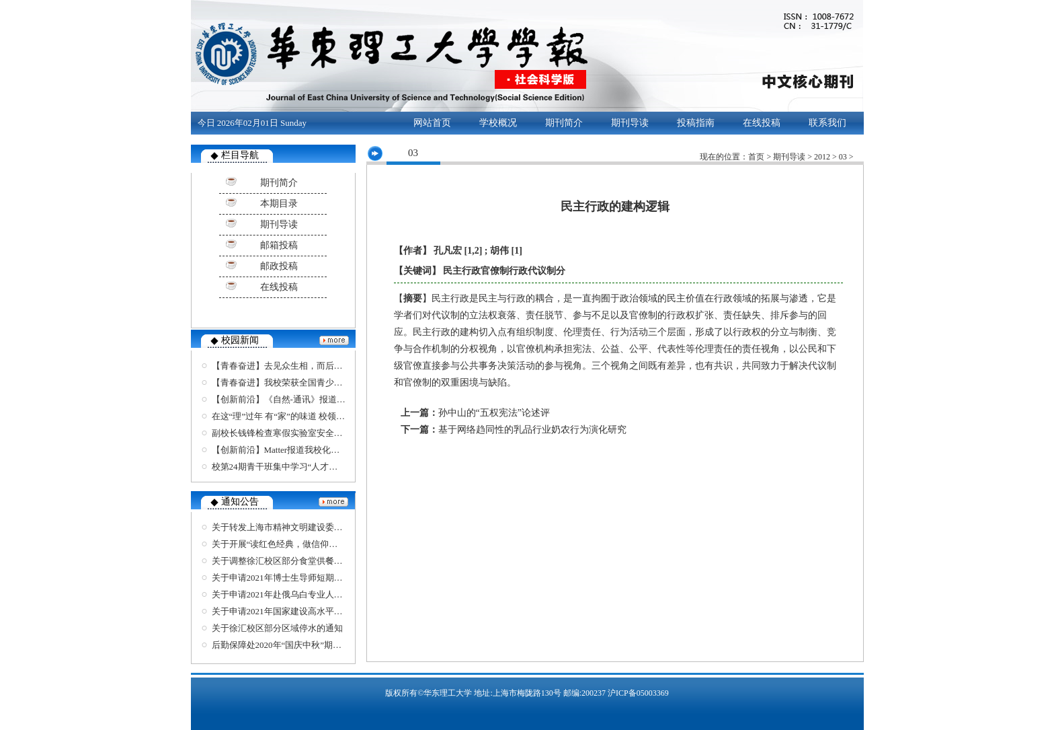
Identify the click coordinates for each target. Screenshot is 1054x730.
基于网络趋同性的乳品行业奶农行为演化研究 (532, 430)
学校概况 (498, 123)
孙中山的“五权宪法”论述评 (494, 413)
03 (843, 156)
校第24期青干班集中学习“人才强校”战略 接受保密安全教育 (326, 467)
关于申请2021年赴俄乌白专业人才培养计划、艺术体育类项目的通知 (343, 594)
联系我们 (827, 123)
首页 (756, 156)
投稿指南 (696, 123)
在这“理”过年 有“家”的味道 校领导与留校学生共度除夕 (318, 416)
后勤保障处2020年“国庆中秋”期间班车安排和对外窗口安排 (325, 645)
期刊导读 (630, 123)
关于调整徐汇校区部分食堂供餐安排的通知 (295, 561)
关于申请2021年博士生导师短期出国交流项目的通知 (312, 578)
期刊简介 (564, 123)
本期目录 (279, 203)
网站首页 (432, 123)
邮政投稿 (279, 266)
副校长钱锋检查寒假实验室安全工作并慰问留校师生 (312, 433)
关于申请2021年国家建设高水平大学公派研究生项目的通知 (325, 611)
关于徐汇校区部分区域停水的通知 (277, 628)
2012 (822, 156)
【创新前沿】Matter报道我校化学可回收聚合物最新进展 (320, 450)
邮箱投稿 (279, 245)
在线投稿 (761, 123)
